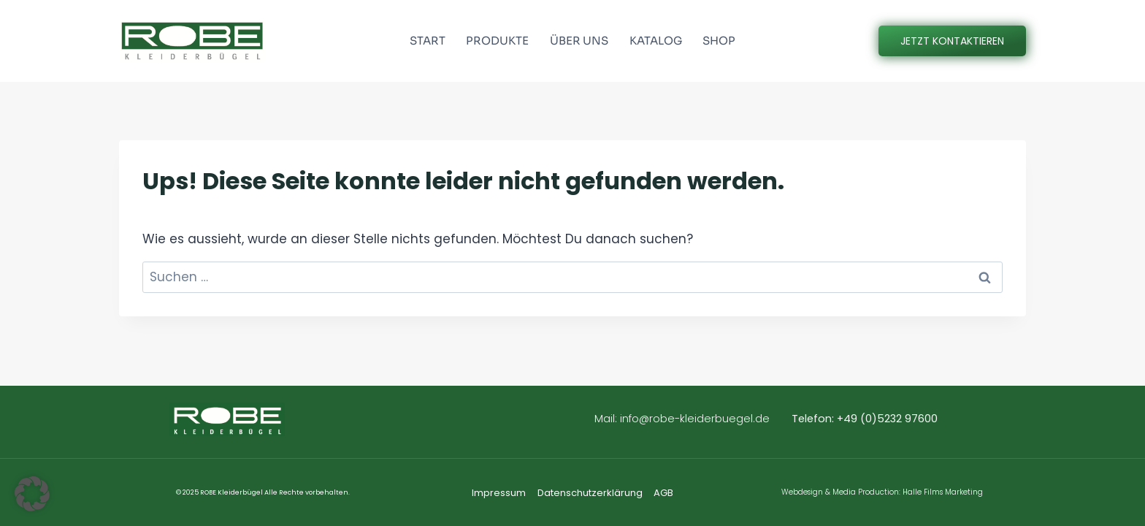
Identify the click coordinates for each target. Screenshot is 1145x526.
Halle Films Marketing (943, 492)
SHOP (718, 40)
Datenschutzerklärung (590, 493)
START (427, 40)
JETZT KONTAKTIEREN (952, 41)
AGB (663, 493)
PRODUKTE (497, 40)
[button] (32, 494)
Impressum (499, 493)
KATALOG (655, 40)
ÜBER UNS (579, 40)
